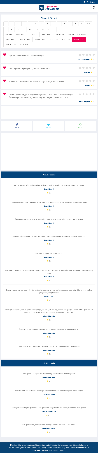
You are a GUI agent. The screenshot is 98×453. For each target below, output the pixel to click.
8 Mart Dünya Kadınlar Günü (77, 34)
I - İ (53, 24)
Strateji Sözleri (59, 34)
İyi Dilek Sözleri (10, 39)
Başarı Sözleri (20, 34)
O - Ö (88, 24)
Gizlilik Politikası (41, 450)
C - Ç (18, 24)
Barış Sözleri (54, 39)
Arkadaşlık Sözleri (40, 39)
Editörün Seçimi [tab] (49, 363)
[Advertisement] (49, 112)
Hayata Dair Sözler (25, 39)
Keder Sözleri (66, 39)
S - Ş (18, 29)
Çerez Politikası (80, 448)
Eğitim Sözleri (33, 34)
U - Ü (30, 29)
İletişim (92, 2)
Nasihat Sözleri (24, 44)
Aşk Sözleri (9, 34)
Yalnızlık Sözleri (78, 39)
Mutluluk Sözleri (11, 44)
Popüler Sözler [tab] (49, 175)
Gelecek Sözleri (46, 34)
